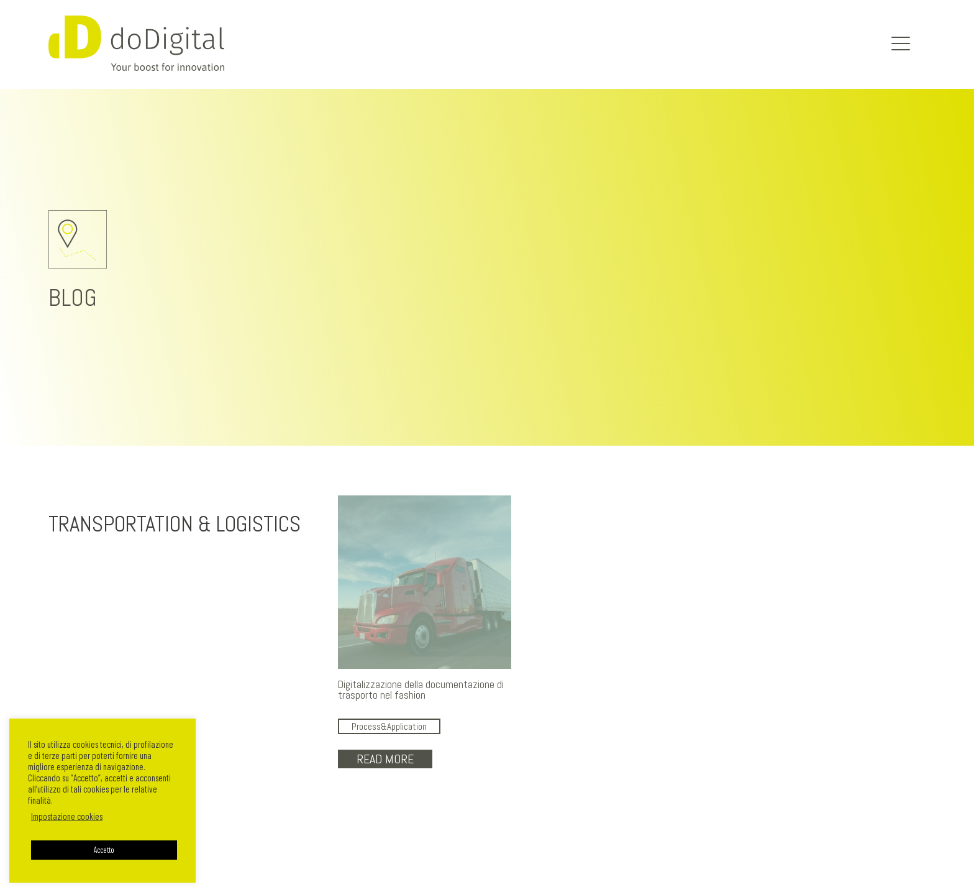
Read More (385, 759)
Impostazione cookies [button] (66, 816)
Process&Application (389, 726)
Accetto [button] (104, 850)
